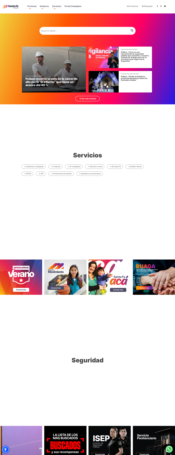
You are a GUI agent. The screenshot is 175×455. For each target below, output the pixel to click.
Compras (55, 166)
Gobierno (44, 6)
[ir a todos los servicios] (87, 156)
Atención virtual (94, 166)
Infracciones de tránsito (61, 173)
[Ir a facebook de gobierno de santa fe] (158, 6)
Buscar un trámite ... (49, 31)
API (40, 173)
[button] (5, 449)
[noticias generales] (54, 69)
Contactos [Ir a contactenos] (132, 6)
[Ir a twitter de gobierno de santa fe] (162, 6)
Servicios (56, 6)
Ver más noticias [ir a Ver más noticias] (87, 98)
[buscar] (132, 30)
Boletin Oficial (134, 166)
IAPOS (27, 173)
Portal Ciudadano (73, 6)
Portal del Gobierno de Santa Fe (10, 6)
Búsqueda (147, 6)
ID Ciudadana (73, 166)
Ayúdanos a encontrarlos (89, 173)
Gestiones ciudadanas (34, 166)
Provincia (31, 6)
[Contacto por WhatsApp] (169, 449)
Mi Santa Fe (115, 166)
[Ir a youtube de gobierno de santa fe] (166, 6)
